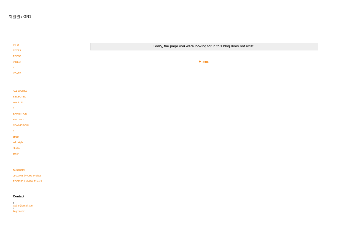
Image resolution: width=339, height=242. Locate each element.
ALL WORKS (20, 90)
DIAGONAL (19, 170)
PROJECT (19, 119)
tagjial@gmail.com (23, 205)
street (16, 136)
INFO (16, 44)
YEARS (17, 73)
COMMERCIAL (21, 125)
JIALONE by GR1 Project (27, 175)
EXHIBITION (20, 113)
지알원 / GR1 (20, 16)
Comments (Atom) (214, 75)
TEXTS (17, 50)
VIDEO (17, 62)
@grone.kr (19, 211)
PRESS (17, 56)
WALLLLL (18, 102)
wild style (18, 142)
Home (204, 61)
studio (16, 148)
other (16, 154)
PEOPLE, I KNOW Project (27, 181)
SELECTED (19, 96)
